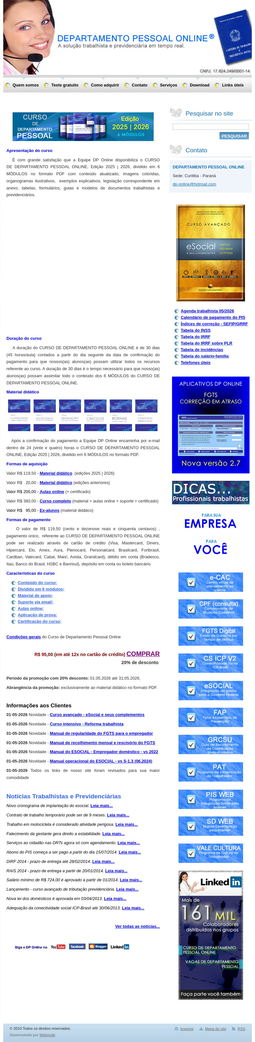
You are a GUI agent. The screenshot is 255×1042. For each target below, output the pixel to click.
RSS (241, 1029)
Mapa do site (215, 1029)
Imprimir (187, 1029)
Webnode (47, 1035)
